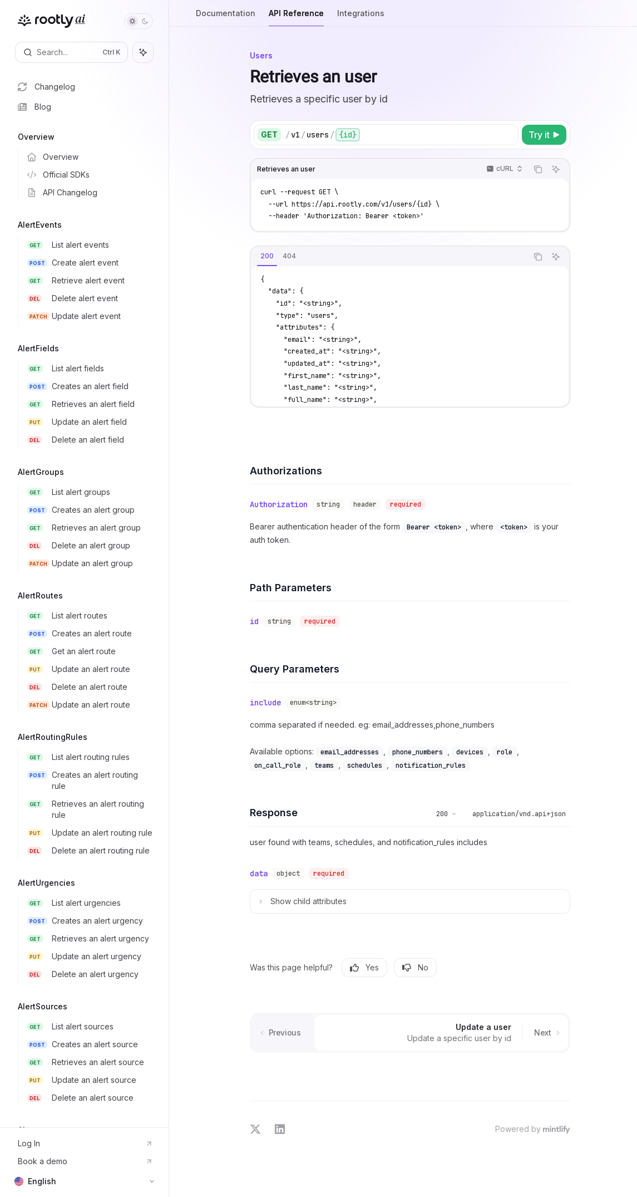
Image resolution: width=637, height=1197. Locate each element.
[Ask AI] (556, 169)
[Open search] (71, 52)
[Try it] (544, 135)
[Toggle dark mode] (138, 21)
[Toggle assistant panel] (143, 52)
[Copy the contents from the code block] (538, 169)
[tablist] (388, 256)
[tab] (267, 256)
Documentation (225, 17)
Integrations (360, 17)
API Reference (296, 17)
